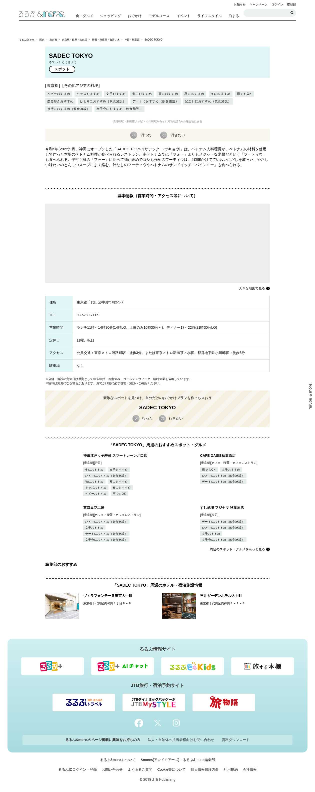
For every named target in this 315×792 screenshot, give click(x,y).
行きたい (177, 135)
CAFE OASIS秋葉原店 (218, 456)
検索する (292, 13)
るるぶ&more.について (118, 760)
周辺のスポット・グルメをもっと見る (237, 549)
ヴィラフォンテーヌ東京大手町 (107, 596)
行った (146, 135)
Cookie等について (171, 769)
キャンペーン (259, 4)
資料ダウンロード (236, 740)
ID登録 (291, 4)
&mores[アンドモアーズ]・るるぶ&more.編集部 (178, 760)
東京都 (53, 39)
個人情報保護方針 (205, 769)
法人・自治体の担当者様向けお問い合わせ (181, 740)
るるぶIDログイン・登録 (77, 769)
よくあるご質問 (140, 769)
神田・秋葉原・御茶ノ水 (106, 39)
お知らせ (240, 4)
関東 (42, 39)
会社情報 (250, 769)
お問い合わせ (112, 769)
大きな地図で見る (252, 288)
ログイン (277, 4)
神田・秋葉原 (132, 39)
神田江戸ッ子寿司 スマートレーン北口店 (115, 456)
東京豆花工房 (93, 508)
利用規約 (231, 769)
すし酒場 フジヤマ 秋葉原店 (222, 508)
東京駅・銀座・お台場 (74, 39)
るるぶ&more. (26, 39)
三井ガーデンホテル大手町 (221, 596)
